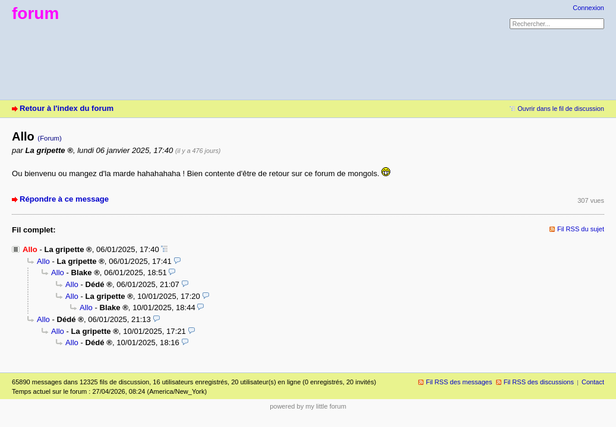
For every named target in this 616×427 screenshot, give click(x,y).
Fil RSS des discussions (539, 381)
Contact (593, 381)
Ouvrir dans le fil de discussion (560, 108)
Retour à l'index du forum (66, 108)
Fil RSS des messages (459, 381)
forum (35, 13)
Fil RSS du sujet (580, 228)
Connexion (588, 7)
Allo (43, 261)
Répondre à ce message (64, 199)
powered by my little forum (308, 406)
